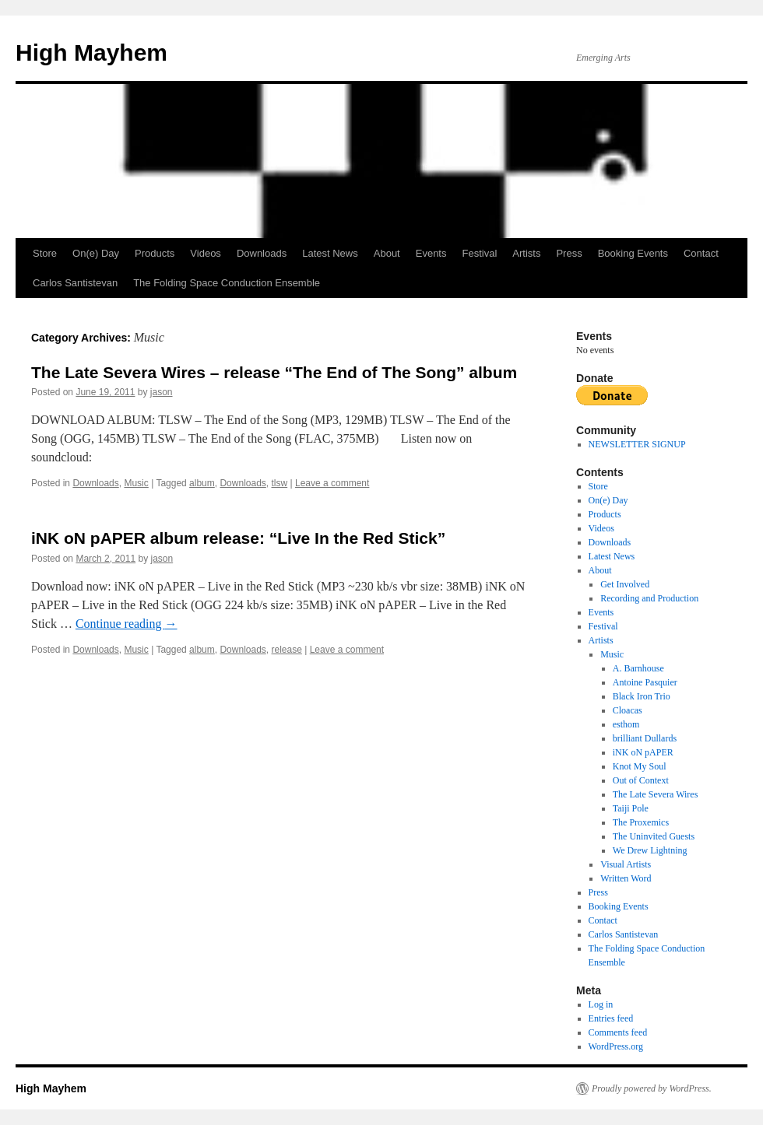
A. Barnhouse (638, 668)
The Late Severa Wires (655, 794)
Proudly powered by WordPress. (652, 1088)
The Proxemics (641, 822)
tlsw (280, 483)
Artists (526, 253)
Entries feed (611, 1018)
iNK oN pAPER (643, 752)
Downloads (262, 253)
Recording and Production (649, 598)
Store (45, 253)
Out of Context (641, 780)
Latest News (330, 253)
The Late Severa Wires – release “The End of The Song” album (274, 372)
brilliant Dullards (645, 738)
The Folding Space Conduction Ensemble (226, 283)
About (387, 253)
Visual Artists (625, 864)
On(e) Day (95, 253)
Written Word (625, 878)
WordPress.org (616, 1046)
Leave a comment (332, 483)
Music (136, 483)
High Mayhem (91, 52)
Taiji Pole (631, 808)
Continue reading (127, 623)
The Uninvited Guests (653, 836)
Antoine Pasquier (645, 682)
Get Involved (624, 584)
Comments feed (618, 1032)
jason (161, 392)
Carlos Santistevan (75, 283)
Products (154, 253)
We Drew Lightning (650, 850)
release (287, 649)
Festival (479, 253)
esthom (626, 724)
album (202, 483)
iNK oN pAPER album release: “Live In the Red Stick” (238, 538)
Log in (601, 1004)
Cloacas (627, 710)
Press (569, 253)
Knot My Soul (639, 766)
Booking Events (633, 253)
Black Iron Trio (641, 696)
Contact (701, 253)
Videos (205, 253)
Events (431, 253)
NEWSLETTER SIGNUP (637, 444)
